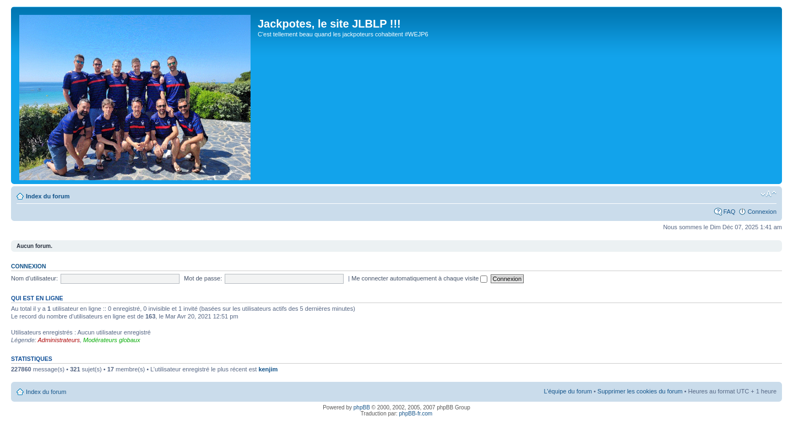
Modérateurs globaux (111, 340)
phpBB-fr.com (416, 414)
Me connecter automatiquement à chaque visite (419, 278)
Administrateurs (59, 340)
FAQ (729, 211)
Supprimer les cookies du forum (640, 391)
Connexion (761, 211)
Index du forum (47, 196)
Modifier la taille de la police (768, 194)
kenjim (268, 369)
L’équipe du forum (567, 391)
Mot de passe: (203, 278)
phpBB (362, 407)
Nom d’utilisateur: (34, 278)
